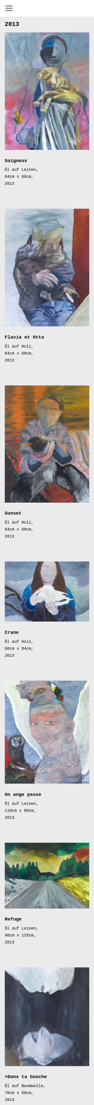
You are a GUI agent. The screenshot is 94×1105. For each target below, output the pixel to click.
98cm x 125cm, (20, 935)
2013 (9, 184)
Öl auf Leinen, (21, 170)
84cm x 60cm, (19, 177)
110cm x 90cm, (20, 811)
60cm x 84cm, (19, 649)
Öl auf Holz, (19, 347)
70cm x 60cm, (19, 1093)
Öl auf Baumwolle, (25, 1086)
